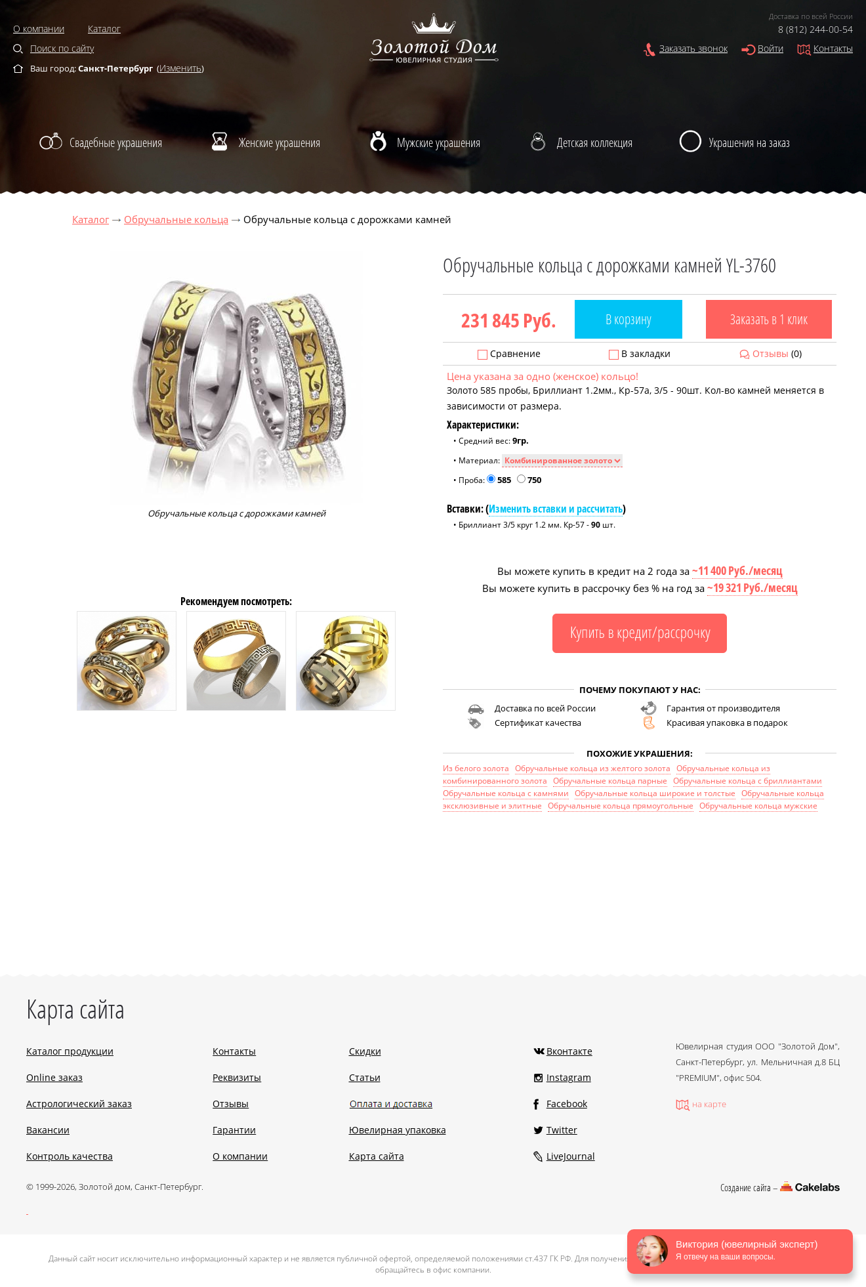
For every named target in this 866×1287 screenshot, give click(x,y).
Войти (770, 48)
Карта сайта (376, 1156)
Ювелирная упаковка (397, 1130)
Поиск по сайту (62, 48)
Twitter (561, 1130)
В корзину (628, 319)
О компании (38, 28)
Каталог (104, 28)
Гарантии (234, 1130)
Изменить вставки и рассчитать (556, 508)
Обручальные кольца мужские (758, 805)
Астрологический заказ (79, 1103)
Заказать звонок (693, 48)
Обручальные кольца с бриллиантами (747, 780)
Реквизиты (237, 1077)
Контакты (833, 48)
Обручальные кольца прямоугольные (620, 805)
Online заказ (54, 1077)
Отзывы (771, 353)
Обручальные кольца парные (610, 780)
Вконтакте (569, 1051)
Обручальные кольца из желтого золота (592, 768)
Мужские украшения (438, 142)
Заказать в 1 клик (768, 319)
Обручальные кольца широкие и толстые (655, 793)
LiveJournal (570, 1156)
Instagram (568, 1077)
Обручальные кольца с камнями (506, 793)
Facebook (566, 1103)
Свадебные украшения (116, 142)
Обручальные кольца (176, 219)
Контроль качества (69, 1156)
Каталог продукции (69, 1051)
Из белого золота (476, 768)
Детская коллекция (594, 142)
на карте (709, 1104)
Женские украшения (279, 142)
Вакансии (48, 1130)
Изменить (180, 68)
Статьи (365, 1077)
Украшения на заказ (749, 142)
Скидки (365, 1051)
